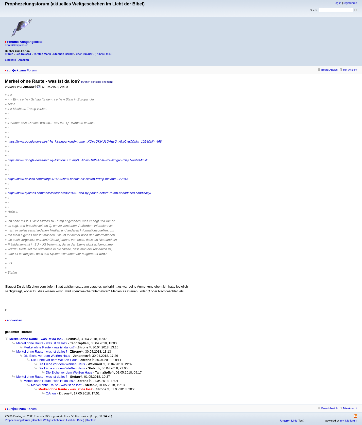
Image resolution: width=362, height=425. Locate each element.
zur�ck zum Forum (22, 70)
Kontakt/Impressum (16, 45)
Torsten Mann (42, 53)
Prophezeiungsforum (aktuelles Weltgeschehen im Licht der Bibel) (44, 420)
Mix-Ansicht (348, 69)
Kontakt (90, 420)
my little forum (348, 420)
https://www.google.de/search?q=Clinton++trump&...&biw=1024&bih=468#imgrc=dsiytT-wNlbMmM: (78, 160)
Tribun (9, 53)
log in (338, 2)
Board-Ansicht (328, 69)
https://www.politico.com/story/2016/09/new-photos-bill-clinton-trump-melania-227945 (68, 179)
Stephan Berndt (63, 53)
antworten (14, 320)
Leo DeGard (23, 53)
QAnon (51, 393)
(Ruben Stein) (103, 53)
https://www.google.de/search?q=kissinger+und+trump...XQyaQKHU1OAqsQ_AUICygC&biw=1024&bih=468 (85, 141)
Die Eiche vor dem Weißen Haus (47, 356)
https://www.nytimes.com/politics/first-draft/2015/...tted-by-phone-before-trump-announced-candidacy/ (79, 193)
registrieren (350, 2)
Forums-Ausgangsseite (24, 42)
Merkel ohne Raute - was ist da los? (36, 339)
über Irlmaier (84, 53)
